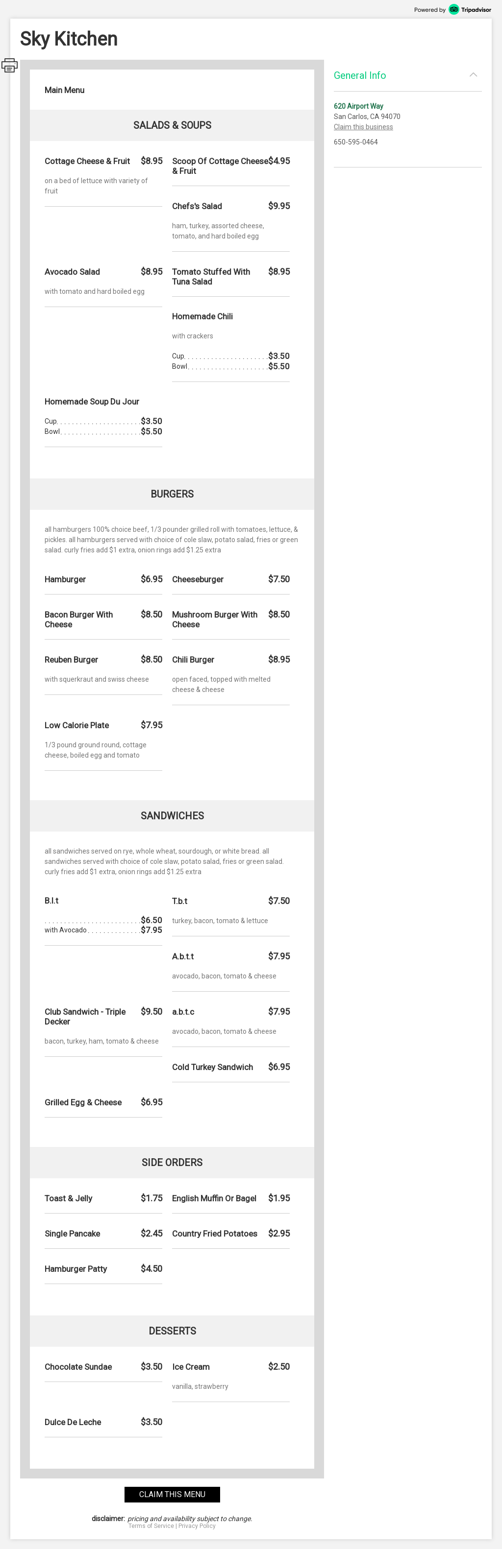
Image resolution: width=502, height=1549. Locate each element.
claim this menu (172, 1494)
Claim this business (363, 127)
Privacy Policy (197, 1526)
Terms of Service (151, 1526)
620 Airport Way (358, 106)
